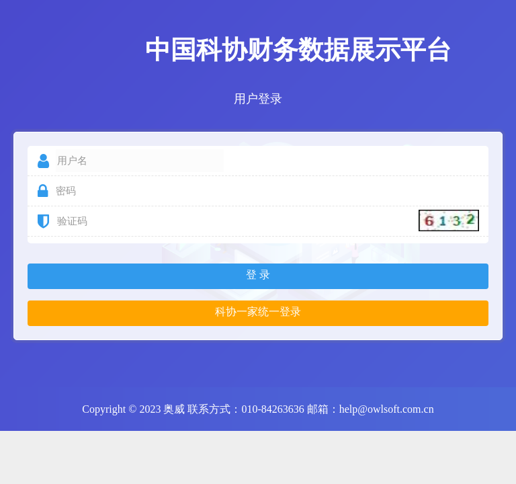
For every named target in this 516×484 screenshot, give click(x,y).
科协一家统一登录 (258, 311)
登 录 (258, 274)
